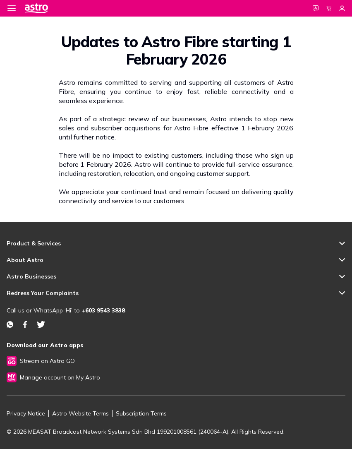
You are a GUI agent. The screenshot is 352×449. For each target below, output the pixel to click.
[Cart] (329, 8)
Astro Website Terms (80, 413)
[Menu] (12, 8)
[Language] (315, 8)
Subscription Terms (141, 413)
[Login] (342, 8)
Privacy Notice (26, 413)
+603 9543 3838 (103, 310)
